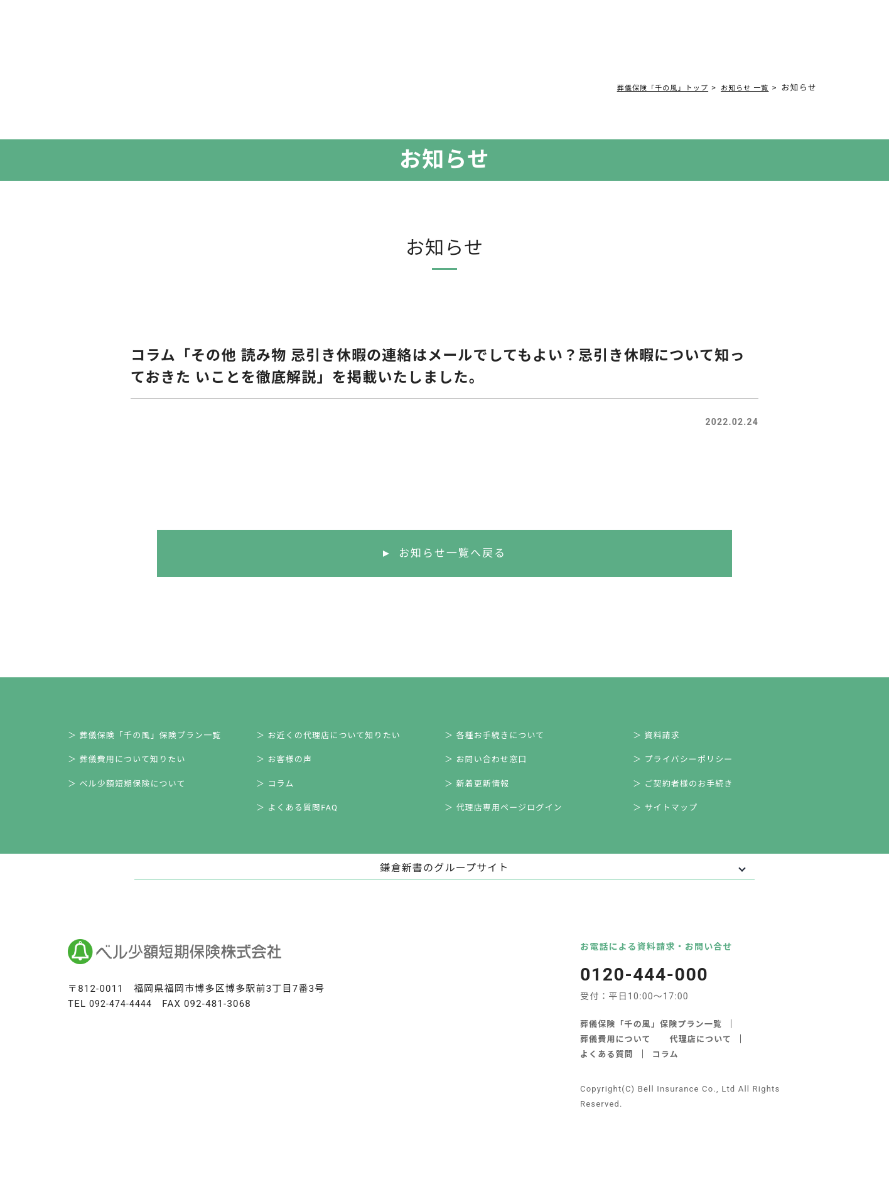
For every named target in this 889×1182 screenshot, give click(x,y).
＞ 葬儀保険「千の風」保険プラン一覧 (157, 738)
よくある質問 (378, 45)
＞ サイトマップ (674, 821)
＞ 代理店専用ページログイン (514, 821)
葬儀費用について (292, 45)
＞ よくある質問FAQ (307, 821)
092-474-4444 (122, 1018)
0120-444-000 (629, 47)
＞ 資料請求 (665, 738)
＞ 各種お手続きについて (505, 738)
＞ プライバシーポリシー (694, 766)
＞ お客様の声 (293, 766)
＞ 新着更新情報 (486, 793)
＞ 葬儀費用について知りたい (138, 766)
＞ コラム (283, 793)
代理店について (701, 1053)
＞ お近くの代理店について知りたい (340, 738)
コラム (439, 45)
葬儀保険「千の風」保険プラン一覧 (651, 1038)
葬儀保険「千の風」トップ (646, 87)
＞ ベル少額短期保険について (138, 793)
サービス (208, 45)
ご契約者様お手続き (515, 45)
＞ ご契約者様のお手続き (694, 793)
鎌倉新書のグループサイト (444, 883)
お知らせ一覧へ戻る (452, 553)
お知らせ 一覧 (740, 87)
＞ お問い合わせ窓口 (495, 766)
